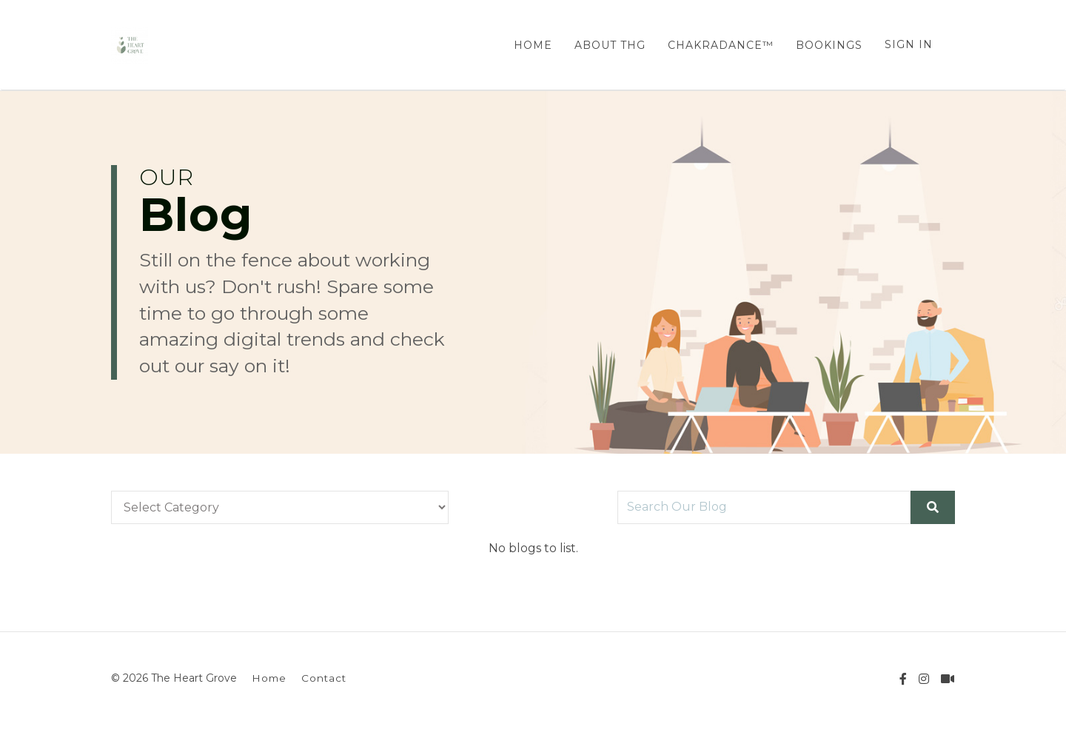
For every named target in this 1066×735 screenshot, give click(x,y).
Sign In (909, 44)
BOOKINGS (829, 45)
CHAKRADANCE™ (721, 45)
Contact (323, 678)
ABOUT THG (610, 45)
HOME (533, 45)
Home (269, 678)
